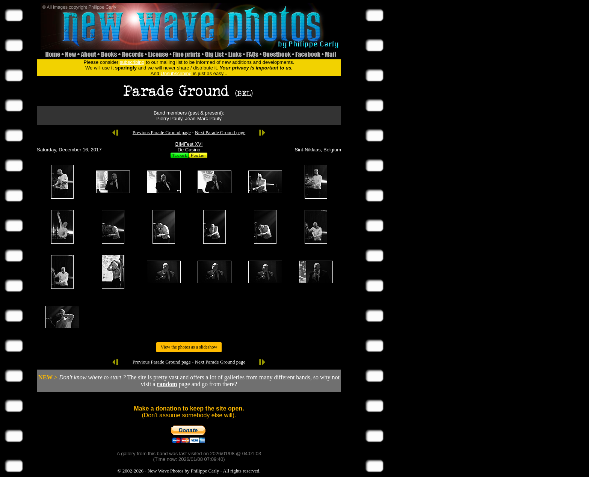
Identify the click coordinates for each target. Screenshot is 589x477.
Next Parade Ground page (220, 132)
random (167, 384)
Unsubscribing (176, 73)
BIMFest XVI (189, 144)
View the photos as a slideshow (189, 347)
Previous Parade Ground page (162, 132)
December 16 (73, 149)
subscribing (132, 62)
